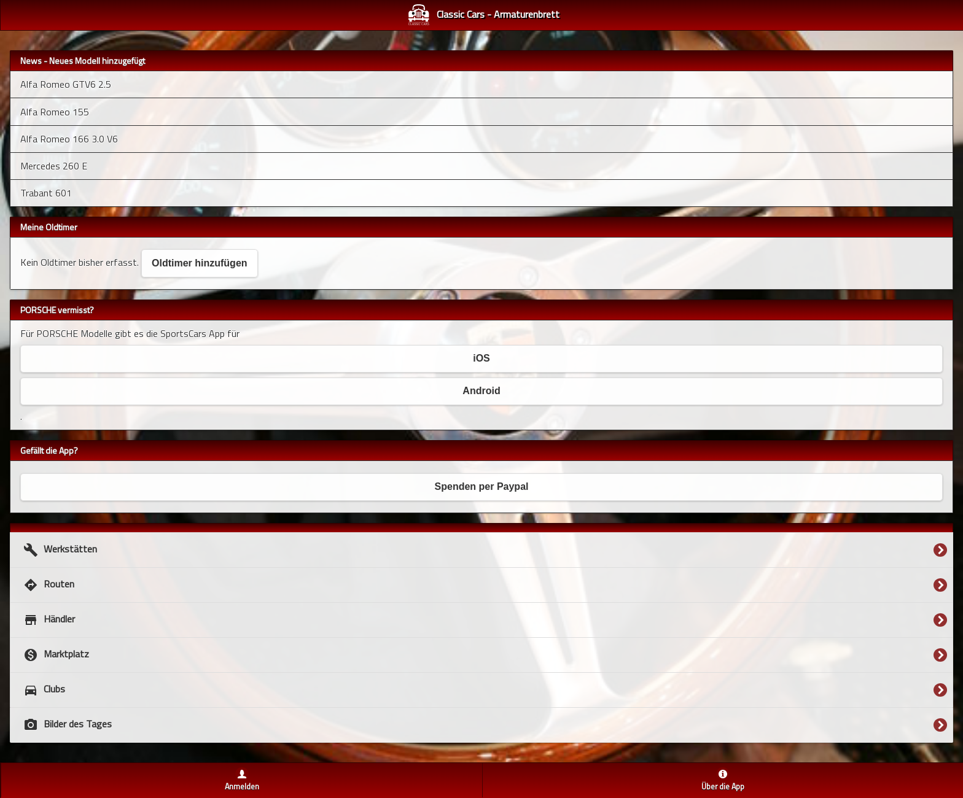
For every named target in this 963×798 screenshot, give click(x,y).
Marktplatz (54, 655)
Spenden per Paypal (482, 486)
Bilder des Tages (66, 725)
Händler (47, 620)
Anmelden (242, 786)
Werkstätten (58, 550)
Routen (47, 585)
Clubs (42, 690)
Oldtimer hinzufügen (200, 263)
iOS (481, 358)
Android (481, 390)
